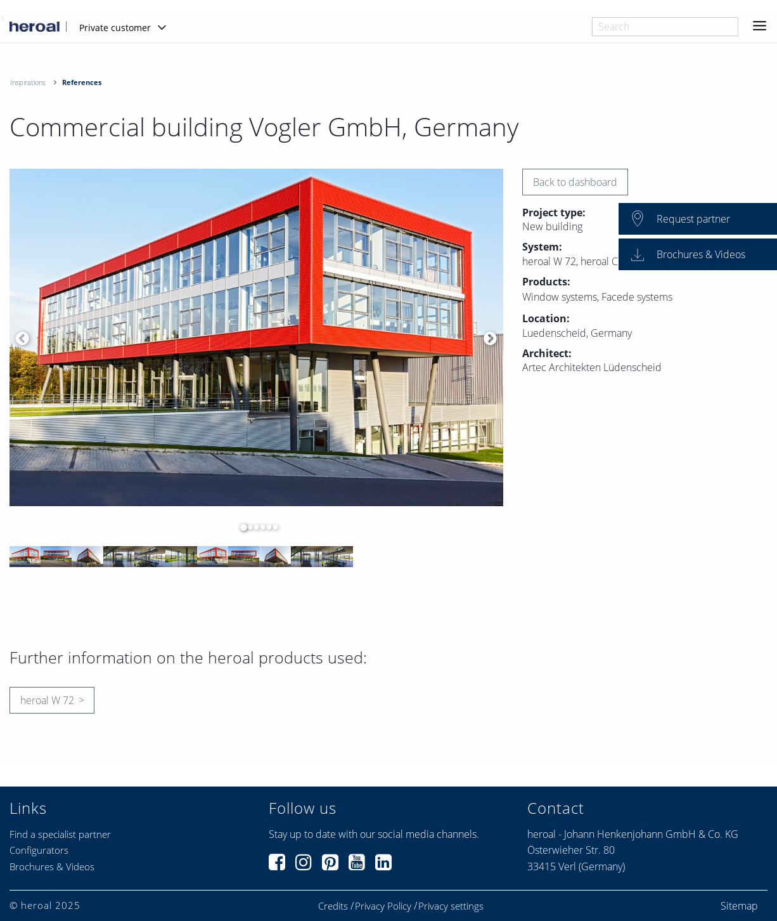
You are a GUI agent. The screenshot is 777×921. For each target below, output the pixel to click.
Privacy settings (451, 906)
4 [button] (260, 527)
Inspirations (28, 82)
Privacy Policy (383, 906)
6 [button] (272, 527)
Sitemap (739, 906)
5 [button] (266, 527)
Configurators (39, 850)
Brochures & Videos (52, 866)
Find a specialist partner (60, 834)
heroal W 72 (47, 700)
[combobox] (665, 26)
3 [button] (253, 527)
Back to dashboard (575, 182)
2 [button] (247, 527)
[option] (256, 338)
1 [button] (241, 527)
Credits (333, 906)
